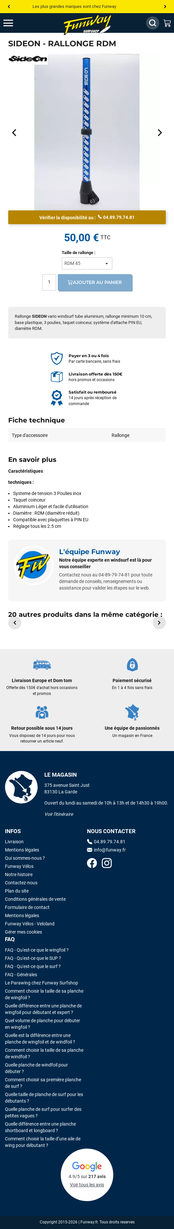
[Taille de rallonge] (87, 263)
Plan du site (17, 891)
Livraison (14, 841)
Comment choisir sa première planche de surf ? (43, 1083)
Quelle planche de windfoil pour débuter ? (36, 1068)
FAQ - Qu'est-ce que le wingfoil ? (37, 950)
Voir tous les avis (87, 1184)
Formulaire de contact (27, 907)
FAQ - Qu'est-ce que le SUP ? (33, 958)
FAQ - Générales (21, 974)
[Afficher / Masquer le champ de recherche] (152, 23)
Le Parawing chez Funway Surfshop (41, 982)
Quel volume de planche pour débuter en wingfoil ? (42, 1024)
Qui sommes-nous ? (25, 858)
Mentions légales (22, 849)
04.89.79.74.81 (116, 217)
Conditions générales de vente (35, 899)
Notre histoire (19, 874)
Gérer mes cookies (23, 932)
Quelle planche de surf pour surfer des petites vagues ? (43, 1112)
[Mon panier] (167, 23)
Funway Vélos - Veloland (29, 923)
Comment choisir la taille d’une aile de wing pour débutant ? (42, 1142)
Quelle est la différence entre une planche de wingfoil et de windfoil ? (40, 1039)
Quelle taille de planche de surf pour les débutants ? (44, 1098)
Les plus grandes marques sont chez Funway (74, 6)
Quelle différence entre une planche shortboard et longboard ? (40, 1127)
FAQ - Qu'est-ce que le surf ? (33, 966)
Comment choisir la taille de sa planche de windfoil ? (44, 1053)
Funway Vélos (19, 866)
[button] (14, 622)
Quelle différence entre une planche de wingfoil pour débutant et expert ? (43, 1009)
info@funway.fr (106, 849)
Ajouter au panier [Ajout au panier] (95, 282)
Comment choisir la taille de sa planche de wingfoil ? (44, 994)
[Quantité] (49, 282)
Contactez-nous (21, 882)
